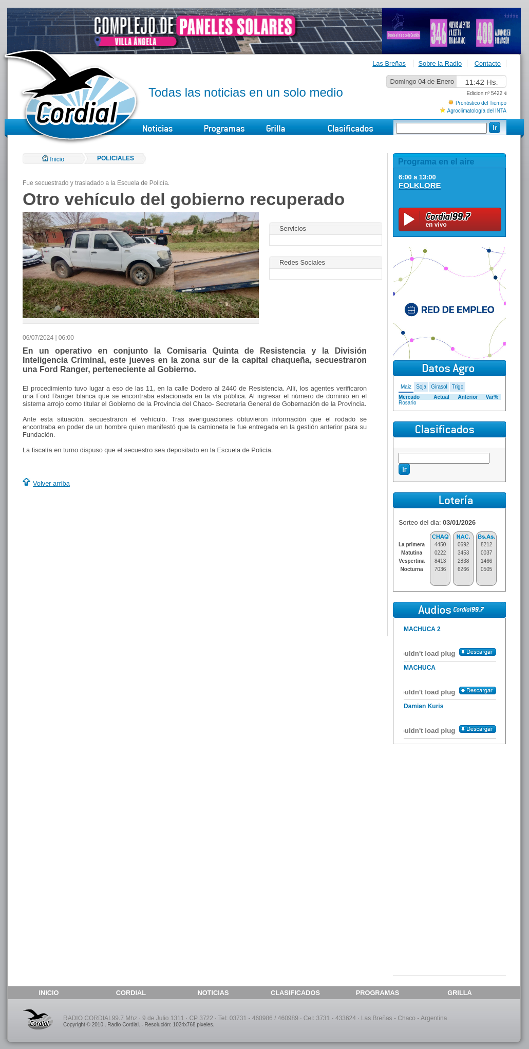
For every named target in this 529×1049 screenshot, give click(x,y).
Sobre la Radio (440, 63)
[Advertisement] (109, 563)
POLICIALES (115, 158)
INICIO (49, 993)
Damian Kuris (423, 706)
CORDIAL (131, 993)
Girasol (439, 387)
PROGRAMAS (378, 993)
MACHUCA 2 (422, 629)
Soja (421, 387)
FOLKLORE (420, 185)
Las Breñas (389, 63)
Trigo (457, 387)
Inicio (53, 159)
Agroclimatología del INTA (476, 111)
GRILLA (459, 993)
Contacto (488, 63)
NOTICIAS (213, 993)
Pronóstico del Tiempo (481, 103)
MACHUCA (420, 667)
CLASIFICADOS (295, 993)
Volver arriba (51, 483)
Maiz (406, 387)
